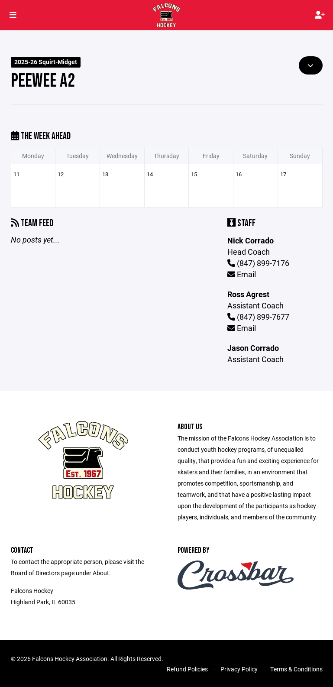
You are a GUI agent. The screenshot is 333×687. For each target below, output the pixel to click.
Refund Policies (187, 669)
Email (241, 274)
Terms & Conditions (296, 669)
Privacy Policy (239, 669)
